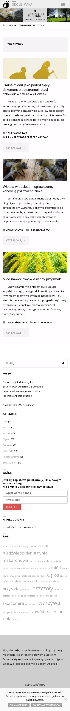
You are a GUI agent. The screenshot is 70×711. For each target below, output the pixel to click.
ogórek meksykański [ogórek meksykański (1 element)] (12, 581)
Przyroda (20, 137)
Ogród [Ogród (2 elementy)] (53, 575)
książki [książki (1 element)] (41, 568)
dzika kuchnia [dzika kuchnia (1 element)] (51, 561)
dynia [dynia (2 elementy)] (31, 553)
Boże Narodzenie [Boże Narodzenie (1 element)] (11, 546)
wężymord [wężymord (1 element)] (26, 612)
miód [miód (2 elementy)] (56, 567)
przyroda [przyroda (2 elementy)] (11, 588)
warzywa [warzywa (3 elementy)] (49, 602)
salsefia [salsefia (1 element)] (53, 595)
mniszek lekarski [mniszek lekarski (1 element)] (23, 576)
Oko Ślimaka (22, 4)
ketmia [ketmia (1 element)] (26, 568)
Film (9, 137)
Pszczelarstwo (38, 137)
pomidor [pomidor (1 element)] (34, 581)
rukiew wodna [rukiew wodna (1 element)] (42, 595)
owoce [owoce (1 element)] (26, 581)
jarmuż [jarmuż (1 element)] (12, 568)
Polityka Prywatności (46, 705)
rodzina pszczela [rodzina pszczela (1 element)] (26, 595)
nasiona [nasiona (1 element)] (35, 576)
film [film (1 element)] (60, 561)
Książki (6, 427)
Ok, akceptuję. (19, 705)
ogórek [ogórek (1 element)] (63, 576)
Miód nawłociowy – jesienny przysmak (32, 279)
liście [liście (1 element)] (47, 568)
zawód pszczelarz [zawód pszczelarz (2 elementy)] (48, 611)
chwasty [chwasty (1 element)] (24, 546)
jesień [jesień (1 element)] (19, 568)
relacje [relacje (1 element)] (14, 595)
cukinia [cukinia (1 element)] (32, 546)
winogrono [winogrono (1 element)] (8, 612)
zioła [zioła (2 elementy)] (7, 618)
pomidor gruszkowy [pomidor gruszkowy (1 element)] (49, 581)
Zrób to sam (10, 462)
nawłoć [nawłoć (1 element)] (43, 576)
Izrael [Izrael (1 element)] (5, 568)
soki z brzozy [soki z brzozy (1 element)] (31, 604)
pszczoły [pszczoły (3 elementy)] (42, 588)
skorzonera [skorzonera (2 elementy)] (13, 603)
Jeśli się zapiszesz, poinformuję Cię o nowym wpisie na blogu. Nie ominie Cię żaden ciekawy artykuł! (32, 483)
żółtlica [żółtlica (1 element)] (15, 619)
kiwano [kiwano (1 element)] (34, 568)
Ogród (6, 439)
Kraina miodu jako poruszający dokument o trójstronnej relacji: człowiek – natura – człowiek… (26, 89)
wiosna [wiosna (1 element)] (17, 612)
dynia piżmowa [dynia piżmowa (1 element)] (36, 561)
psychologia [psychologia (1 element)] (26, 589)
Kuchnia (7, 433)
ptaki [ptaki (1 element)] (56, 589)
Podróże (8, 445)
